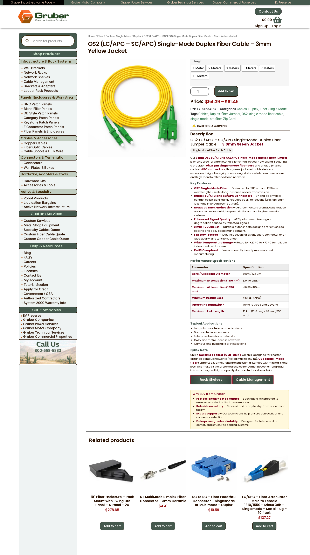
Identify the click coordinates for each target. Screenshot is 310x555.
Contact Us (268, 11)
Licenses (31, 271)
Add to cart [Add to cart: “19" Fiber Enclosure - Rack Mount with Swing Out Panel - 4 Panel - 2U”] (112, 526)
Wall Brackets (34, 68)
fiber (224, 114)
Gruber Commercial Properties (47, 337)
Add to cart (226, 91)
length (198, 61)
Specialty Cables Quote (42, 230)
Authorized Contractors (42, 298)
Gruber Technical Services (43, 332)
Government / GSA (38, 294)
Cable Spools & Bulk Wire (43, 151)
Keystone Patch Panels (41, 122)
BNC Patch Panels (38, 104)
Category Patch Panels (41, 118)
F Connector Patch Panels (44, 127)
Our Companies (46, 310)
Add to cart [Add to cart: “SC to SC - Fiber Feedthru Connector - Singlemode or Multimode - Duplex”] (213, 526)
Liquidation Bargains (40, 202)
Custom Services (37, 221)
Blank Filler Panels (38, 109)
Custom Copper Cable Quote (46, 239)
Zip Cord (229, 119)
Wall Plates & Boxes (39, 167)
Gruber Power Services (40, 324)
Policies (30, 266)
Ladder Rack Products (41, 90)
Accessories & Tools (39, 185)
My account (33, 280)
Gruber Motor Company (42, 328)
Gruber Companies (38, 320)
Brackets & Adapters (39, 86)
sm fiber (216, 119)
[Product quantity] (199, 91)
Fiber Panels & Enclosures (44, 131)
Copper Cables (35, 143)
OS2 (245, 114)
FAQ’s (28, 257)
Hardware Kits (35, 181)
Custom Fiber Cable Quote (44, 234)
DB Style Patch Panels (41, 113)
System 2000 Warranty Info (45, 303)
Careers (30, 262)
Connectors (33, 163)
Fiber (100, 36)
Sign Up (262, 25)
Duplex (137, 36)
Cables (110, 36)
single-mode (199, 119)
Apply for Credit (36, 289)
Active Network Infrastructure (47, 207)
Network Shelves (37, 77)
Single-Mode (123, 36)
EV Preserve (32, 316)
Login (277, 25)
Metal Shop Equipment (41, 225)
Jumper (234, 114)
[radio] (198, 68)
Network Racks (35, 72)
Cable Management (39, 81)
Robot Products (36, 198)
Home (91, 36)
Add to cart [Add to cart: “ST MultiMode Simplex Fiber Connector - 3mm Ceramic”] (163, 526)
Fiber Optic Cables (38, 147)
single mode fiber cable (266, 114)
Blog (27, 253)
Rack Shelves (211, 379)
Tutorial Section (36, 285)
